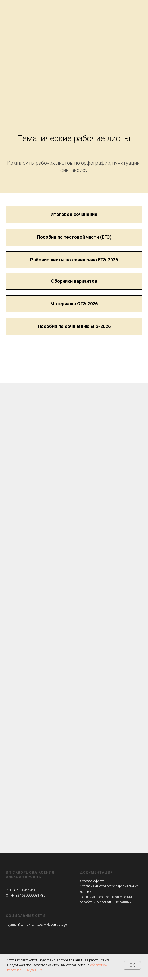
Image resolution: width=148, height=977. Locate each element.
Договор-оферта (92, 881)
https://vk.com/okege (51, 925)
